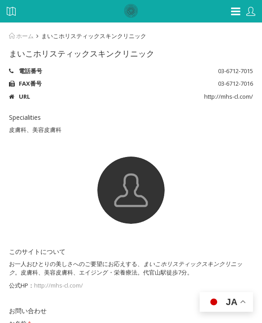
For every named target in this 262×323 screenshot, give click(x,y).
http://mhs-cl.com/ (58, 285)
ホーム (21, 36)
